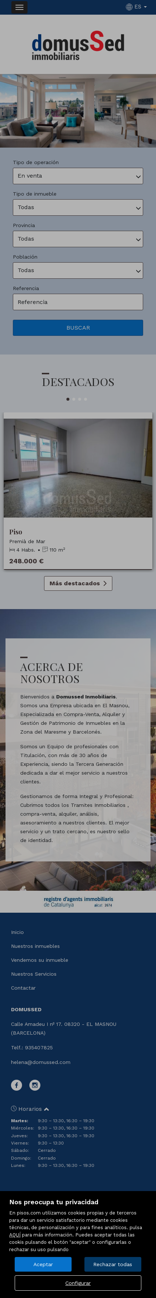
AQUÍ (15, 1235)
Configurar (78, 1283)
